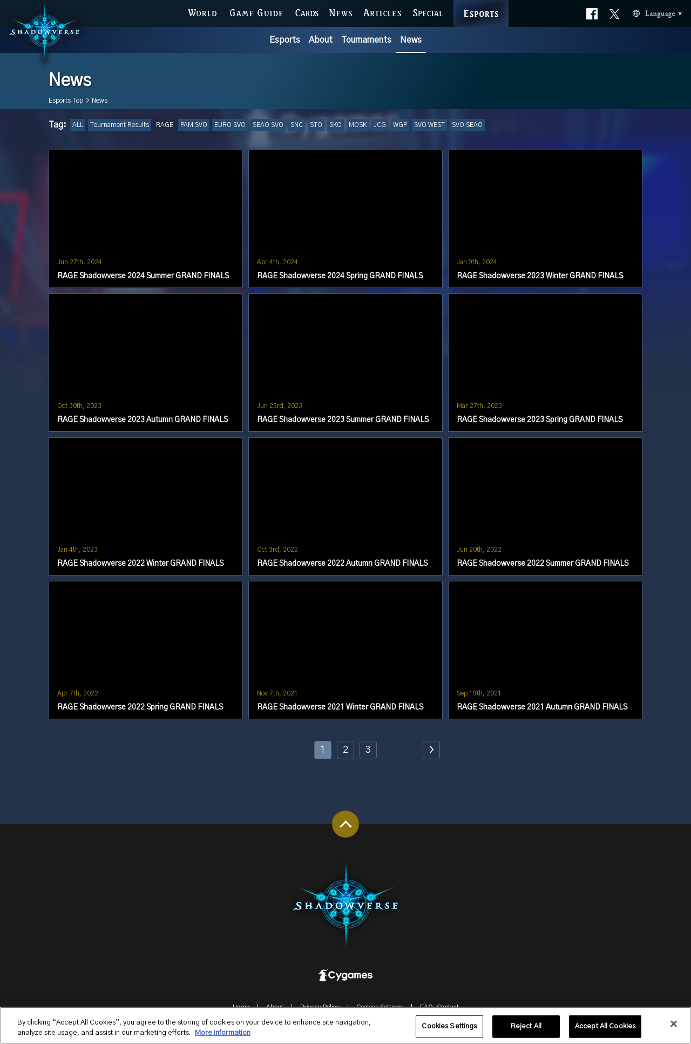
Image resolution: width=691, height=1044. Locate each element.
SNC (296, 125)
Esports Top (66, 100)
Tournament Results (119, 125)
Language (642, 12)
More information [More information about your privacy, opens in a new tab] (222, 1039)
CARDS (307, 11)
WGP (400, 125)
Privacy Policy (320, 1007)
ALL (77, 125)
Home (241, 1007)
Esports (284, 40)
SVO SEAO (467, 125)
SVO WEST (429, 125)
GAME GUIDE (256, 11)
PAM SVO (193, 125)
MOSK (358, 125)
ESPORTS (481, 2)
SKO (335, 125)
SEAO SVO (268, 125)
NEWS (341, 11)
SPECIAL (427, 11)
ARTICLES (382, 11)
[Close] (674, 1030)
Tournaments (366, 40)
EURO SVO (230, 125)
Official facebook (592, 11)
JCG (380, 125)
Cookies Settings (379, 1007)
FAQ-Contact (439, 1007)
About (321, 40)
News (411, 40)
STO (316, 125)
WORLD (202, 11)
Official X (614, 11)
